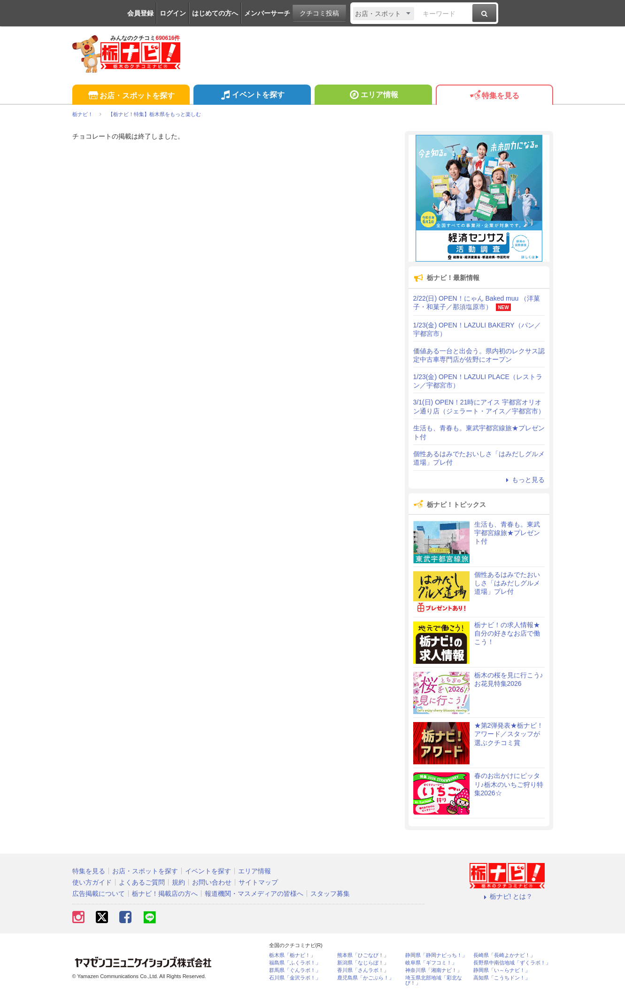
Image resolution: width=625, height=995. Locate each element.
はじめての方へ (215, 13)
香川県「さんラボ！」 (363, 970)
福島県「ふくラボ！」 (295, 962)
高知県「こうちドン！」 (501, 977)
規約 (178, 882)
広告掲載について (98, 893)
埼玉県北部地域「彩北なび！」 (433, 980)
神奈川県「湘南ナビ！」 (433, 970)
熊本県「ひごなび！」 (363, 955)
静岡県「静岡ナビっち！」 (436, 955)
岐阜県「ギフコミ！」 (431, 962)
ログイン (173, 13)
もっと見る (524, 479)
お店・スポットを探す (131, 96)
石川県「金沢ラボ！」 (295, 977)
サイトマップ (258, 882)
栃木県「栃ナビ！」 (292, 955)
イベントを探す (252, 96)
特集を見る (494, 96)
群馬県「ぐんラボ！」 (295, 970)
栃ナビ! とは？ (507, 896)
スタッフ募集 (330, 893)
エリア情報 (373, 96)
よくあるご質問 (142, 882)
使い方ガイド (92, 882)
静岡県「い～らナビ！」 (501, 970)
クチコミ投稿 (319, 13)
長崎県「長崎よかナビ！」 (504, 955)
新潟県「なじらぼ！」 (363, 962)
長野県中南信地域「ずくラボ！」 (512, 962)
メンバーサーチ (267, 13)
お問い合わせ (211, 882)
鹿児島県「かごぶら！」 (365, 977)
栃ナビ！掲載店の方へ (165, 893)
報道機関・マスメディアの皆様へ (254, 893)
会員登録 (140, 13)
